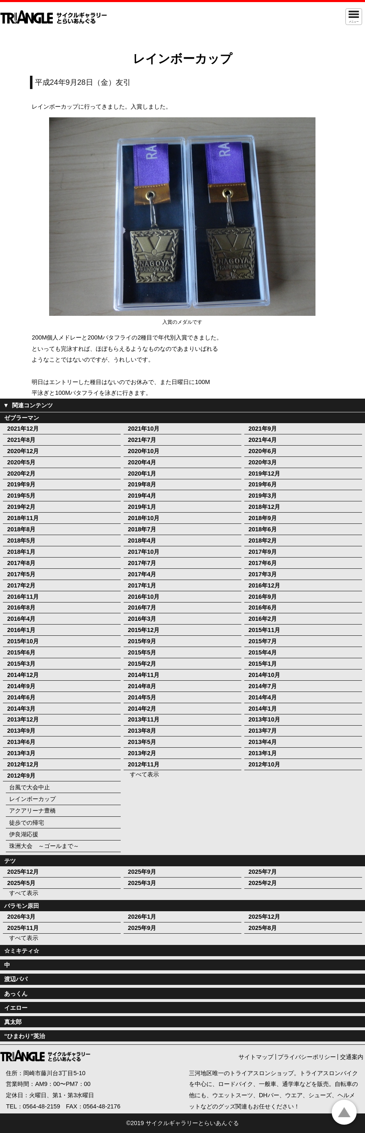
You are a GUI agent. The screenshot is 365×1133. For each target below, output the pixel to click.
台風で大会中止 (29, 787)
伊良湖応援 (23, 834)
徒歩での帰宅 (26, 822)
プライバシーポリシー (307, 1057)
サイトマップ (255, 1057)
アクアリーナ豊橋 (32, 810)
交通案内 (351, 1057)
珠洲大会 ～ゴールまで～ (44, 846)
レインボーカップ (32, 799)
